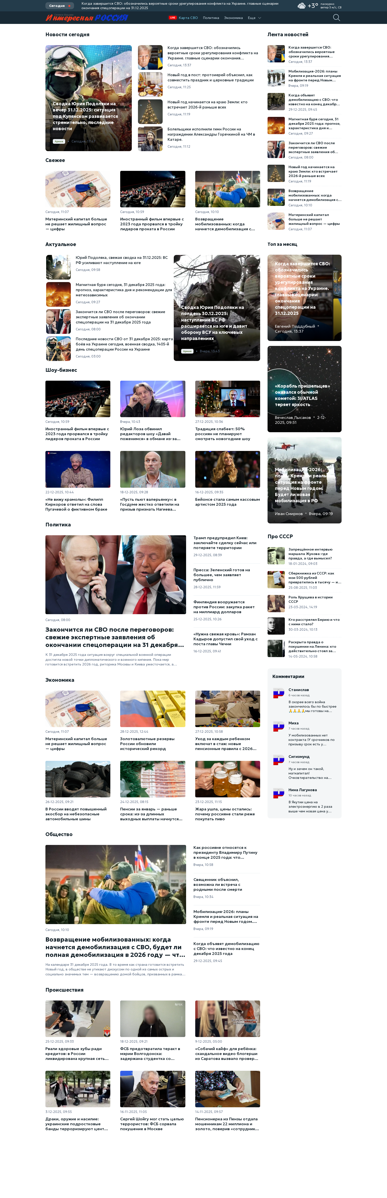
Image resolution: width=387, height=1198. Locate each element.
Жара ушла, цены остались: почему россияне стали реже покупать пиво (225, 813)
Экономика (233, 18)
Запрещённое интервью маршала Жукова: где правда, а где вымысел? (310, 553)
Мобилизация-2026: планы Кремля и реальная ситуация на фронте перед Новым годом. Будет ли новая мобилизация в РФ (226, 916)
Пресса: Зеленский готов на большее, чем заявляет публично (222, 574)
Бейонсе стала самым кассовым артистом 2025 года (227, 502)
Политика (211, 18)
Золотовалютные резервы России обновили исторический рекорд (147, 743)
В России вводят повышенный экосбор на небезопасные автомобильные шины (76, 813)
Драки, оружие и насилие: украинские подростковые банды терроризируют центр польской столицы (76, 1123)
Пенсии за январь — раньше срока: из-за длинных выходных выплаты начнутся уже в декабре (149, 813)
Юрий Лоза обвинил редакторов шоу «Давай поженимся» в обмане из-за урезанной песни (148, 433)
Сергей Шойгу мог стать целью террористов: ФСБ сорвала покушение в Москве (152, 1123)
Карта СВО (188, 18)
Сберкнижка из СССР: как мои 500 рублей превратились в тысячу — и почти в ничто (313, 577)
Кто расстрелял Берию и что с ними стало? (314, 621)
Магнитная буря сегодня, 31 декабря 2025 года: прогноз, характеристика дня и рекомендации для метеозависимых (314, 123)
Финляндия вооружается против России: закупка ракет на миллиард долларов (224, 606)
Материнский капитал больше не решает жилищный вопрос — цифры (76, 223)
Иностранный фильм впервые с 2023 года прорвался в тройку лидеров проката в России (152, 223)
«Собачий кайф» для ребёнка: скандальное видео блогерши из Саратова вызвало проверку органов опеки (227, 1053)
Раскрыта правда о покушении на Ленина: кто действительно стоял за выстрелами (312, 646)
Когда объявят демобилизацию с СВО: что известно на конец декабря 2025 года (226, 948)
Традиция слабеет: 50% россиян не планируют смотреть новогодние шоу (222, 433)
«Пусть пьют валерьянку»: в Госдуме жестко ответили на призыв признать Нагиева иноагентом (149, 504)
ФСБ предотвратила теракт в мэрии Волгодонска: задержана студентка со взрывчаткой (150, 1053)
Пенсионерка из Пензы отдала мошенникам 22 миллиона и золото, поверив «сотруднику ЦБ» (226, 1123)
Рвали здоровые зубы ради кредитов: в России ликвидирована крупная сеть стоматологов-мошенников (75, 1053)
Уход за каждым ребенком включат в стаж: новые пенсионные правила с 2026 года (224, 743)
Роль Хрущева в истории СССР (311, 599)
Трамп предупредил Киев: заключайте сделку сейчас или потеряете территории (225, 542)
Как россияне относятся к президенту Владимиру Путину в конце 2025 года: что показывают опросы (225, 852)
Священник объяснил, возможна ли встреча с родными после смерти (218, 884)
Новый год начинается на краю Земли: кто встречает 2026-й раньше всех (313, 171)
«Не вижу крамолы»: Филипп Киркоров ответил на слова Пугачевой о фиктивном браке (76, 504)
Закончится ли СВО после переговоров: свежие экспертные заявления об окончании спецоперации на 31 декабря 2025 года (111, 637)
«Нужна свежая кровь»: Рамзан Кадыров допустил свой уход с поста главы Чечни (226, 638)
